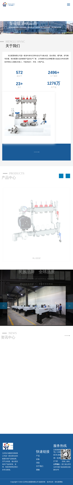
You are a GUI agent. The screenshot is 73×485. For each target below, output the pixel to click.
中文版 (66, 11)
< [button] (3, 305)
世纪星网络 (59, 482)
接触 (38, 470)
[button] (61, 176)
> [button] (69, 306)
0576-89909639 (59, 455)
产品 (38, 456)
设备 (38, 459)
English (66, 15)
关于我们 (39, 466)
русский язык (64, 19)
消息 (38, 463)
